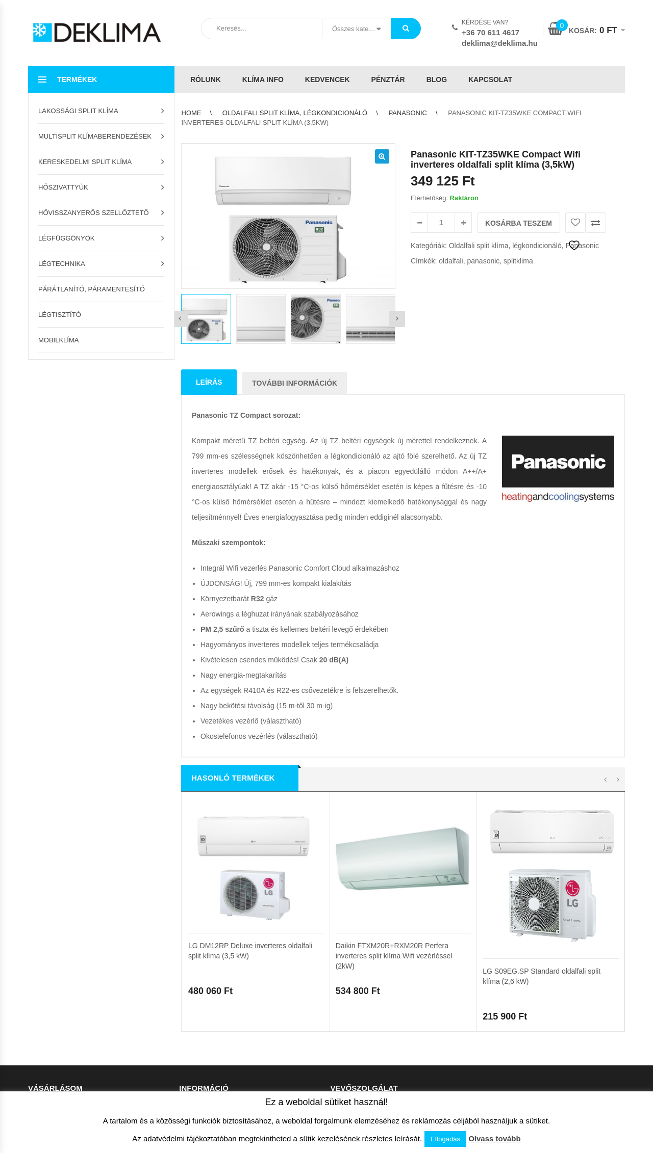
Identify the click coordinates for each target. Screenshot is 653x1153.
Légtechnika (61, 263)
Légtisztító (59, 314)
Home (192, 113)
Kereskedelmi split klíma (85, 162)
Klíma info (263, 79)
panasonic (483, 261)
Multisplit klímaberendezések (95, 136)
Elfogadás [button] (445, 1139)
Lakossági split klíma (78, 111)
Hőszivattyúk (63, 187)
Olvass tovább (494, 1138)
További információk (294, 383)
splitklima (518, 261)
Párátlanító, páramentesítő (91, 289)
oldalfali (451, 261)
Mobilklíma (58, 340)
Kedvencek (327, 79)
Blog (436, 79)
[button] (382, 156)
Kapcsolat (490, 79)
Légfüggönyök (66, 238)
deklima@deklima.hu (500, 43)
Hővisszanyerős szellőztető (93, 213)
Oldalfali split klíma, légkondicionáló (294, 113)
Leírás (209, 382)
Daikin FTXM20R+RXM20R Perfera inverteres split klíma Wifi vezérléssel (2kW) (394, 820)
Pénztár (388, 79)
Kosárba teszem (518, 223)
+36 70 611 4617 (490, 32)
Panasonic (407, 113)
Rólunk (205, 79)
